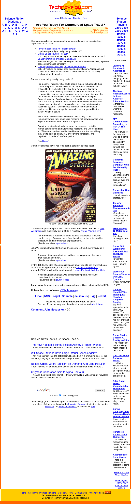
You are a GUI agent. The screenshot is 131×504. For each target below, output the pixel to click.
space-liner (61, 243)
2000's (121, 52)
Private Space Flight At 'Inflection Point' (57, 48)
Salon (45, 141)
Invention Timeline (67, 406)
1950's (121, 36)
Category (62, 493)
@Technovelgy (69, 290)
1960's (121, 39)
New (85, 18)
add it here (97, 304)
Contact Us (80, 493)
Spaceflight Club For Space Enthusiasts (57, 59)
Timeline (77, 18)
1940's (121, 33)
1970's (121, 42)
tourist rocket (62, 280)
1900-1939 (121, 30)
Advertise (98, 493)
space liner (61, 260)
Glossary (49, 406)
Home (57, 18)
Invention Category (77, 404)
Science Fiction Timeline (121, 21)
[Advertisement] (14, 88)
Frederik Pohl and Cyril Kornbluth (88, 270)
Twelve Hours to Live (91, 231)
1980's (121, 45)
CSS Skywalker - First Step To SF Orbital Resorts (62, 66)
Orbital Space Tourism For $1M (53, 54)
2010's (121, 55)
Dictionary (66, 18)
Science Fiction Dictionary (14, 20)
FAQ (90, 493)
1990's (121, 48)
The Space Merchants (87, 267)
